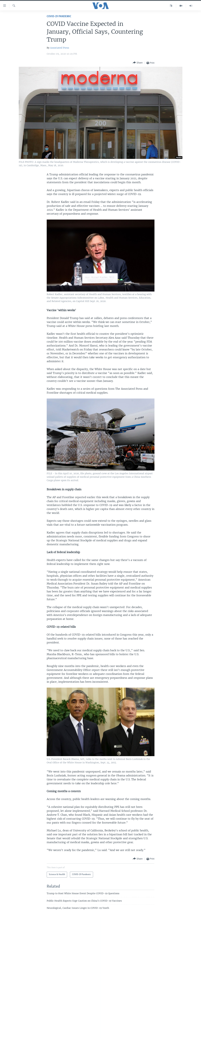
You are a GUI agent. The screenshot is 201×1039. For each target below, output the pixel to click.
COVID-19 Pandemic (59, 16)
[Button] (138, 62)
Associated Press (59, 47)
